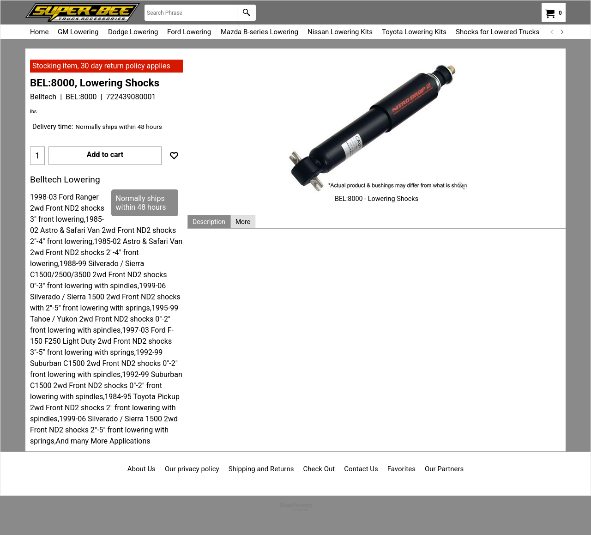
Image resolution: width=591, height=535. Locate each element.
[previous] (552, 32)
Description (209, 221)
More (242, 221)
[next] (561, 32)
